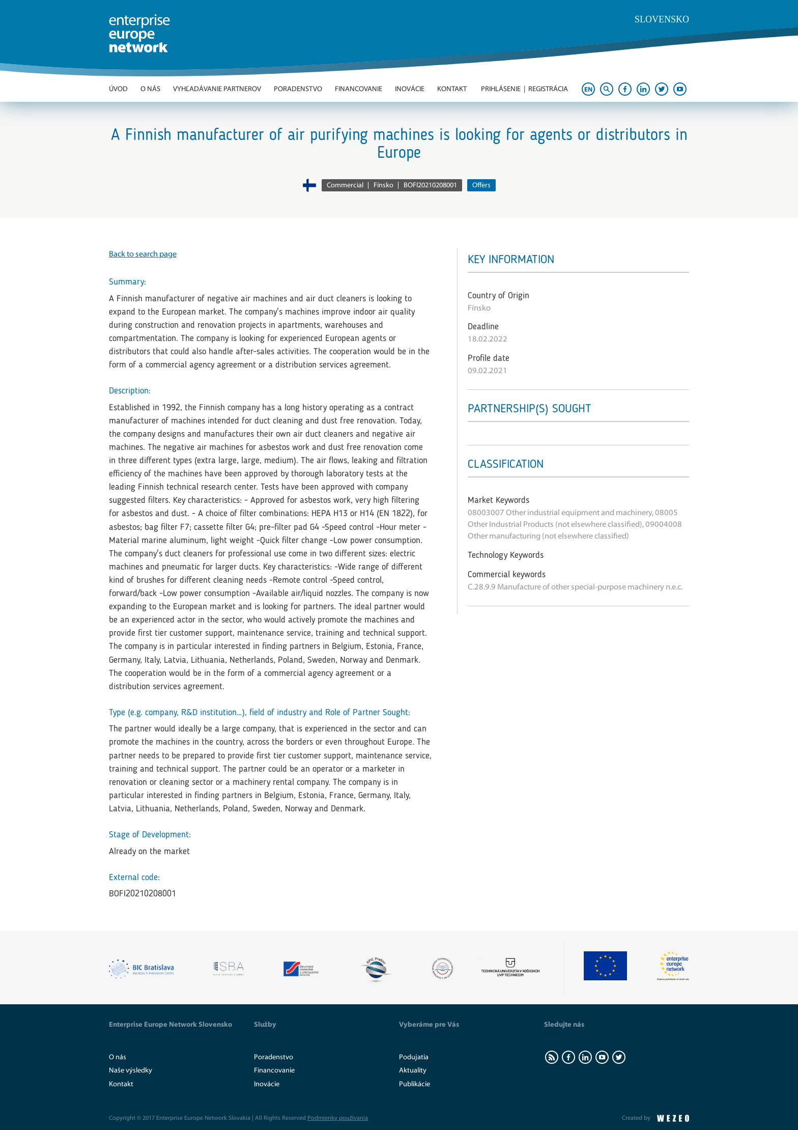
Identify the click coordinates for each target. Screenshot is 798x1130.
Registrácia (548, 89)
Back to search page (143, 254)
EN (588, 89)
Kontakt (452, 89)
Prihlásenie (501, 89)
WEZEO (673, 1118)
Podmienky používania (337, 1117)
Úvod (118, 89)
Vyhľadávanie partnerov (217, 89)
